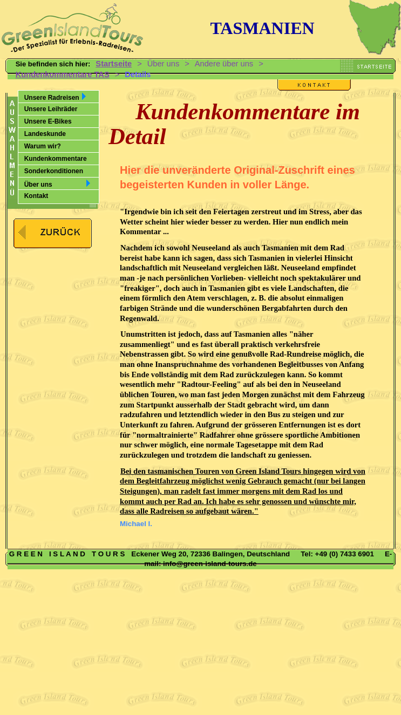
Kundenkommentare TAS (63, 74)
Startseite (114, 63)
